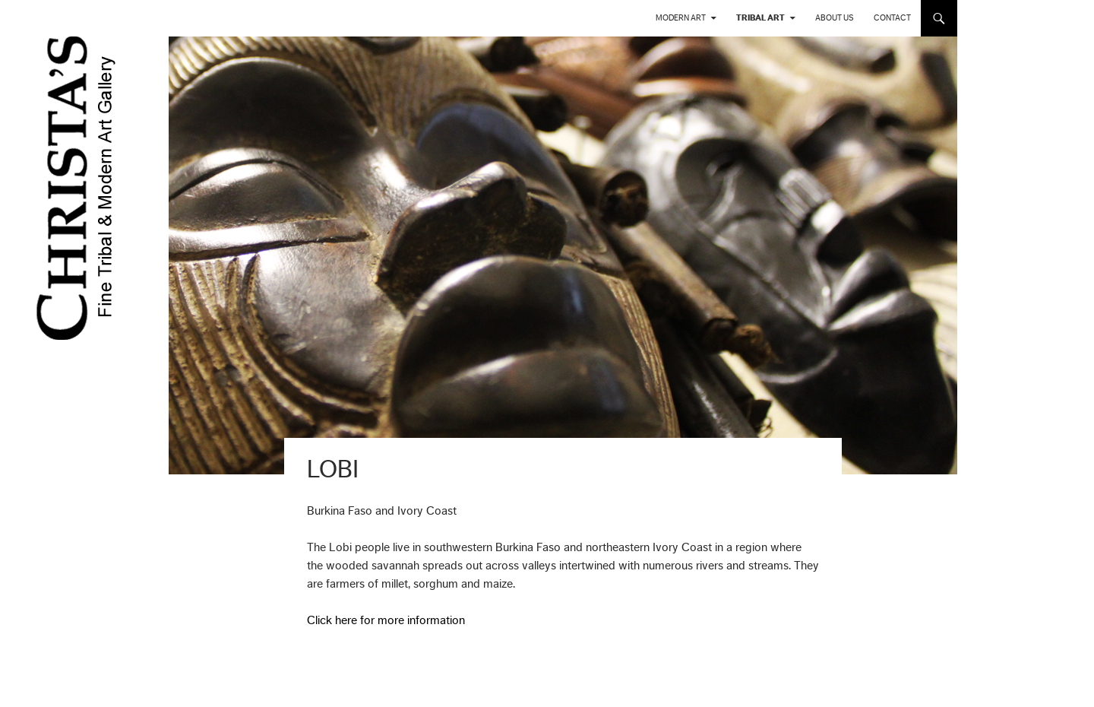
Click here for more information (386, 620)
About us (834, 18)
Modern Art (681, 18)
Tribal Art (760, 18)
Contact (892, 18)
